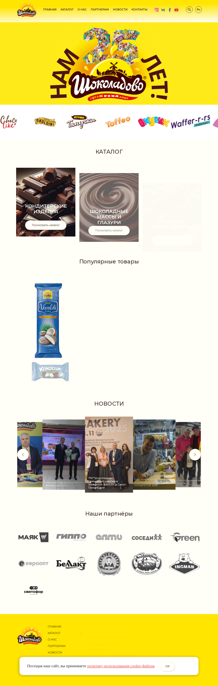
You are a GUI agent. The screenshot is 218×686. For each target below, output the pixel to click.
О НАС (82, 9)
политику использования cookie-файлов (121, 666)
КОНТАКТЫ (139, 9)
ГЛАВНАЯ (50, 9)
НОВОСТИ (120, 9)
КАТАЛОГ (67, 9)
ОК (167, 666)
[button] (183, 454)
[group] (71, 455)
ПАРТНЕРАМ (100, 9)
